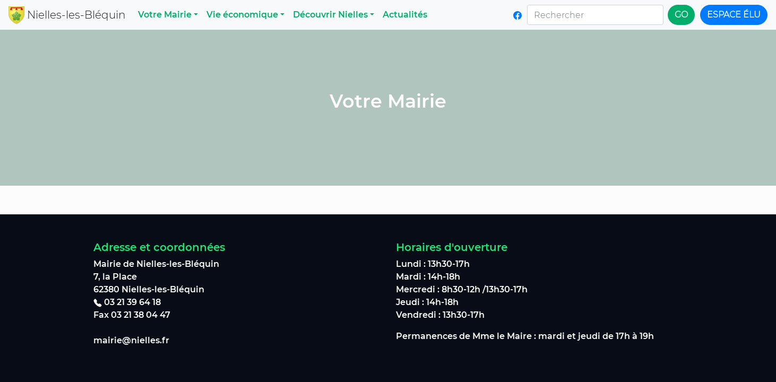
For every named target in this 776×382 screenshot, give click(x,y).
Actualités (405, 15)
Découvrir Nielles (330, 15)
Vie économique (242, 15)
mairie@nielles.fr (131, 340)
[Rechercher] (595, 15)
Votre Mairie (165, 15)
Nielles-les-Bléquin (76, 14)
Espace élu (734, 15)
